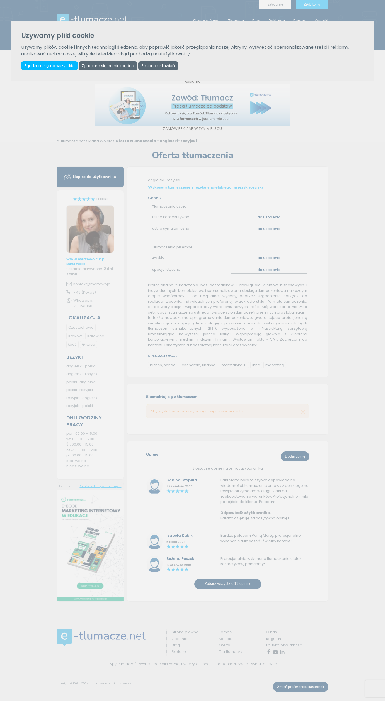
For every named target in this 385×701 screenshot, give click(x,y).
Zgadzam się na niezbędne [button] (108, 66)
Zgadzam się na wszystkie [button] (49, 66)
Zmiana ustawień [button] (158, 66)
